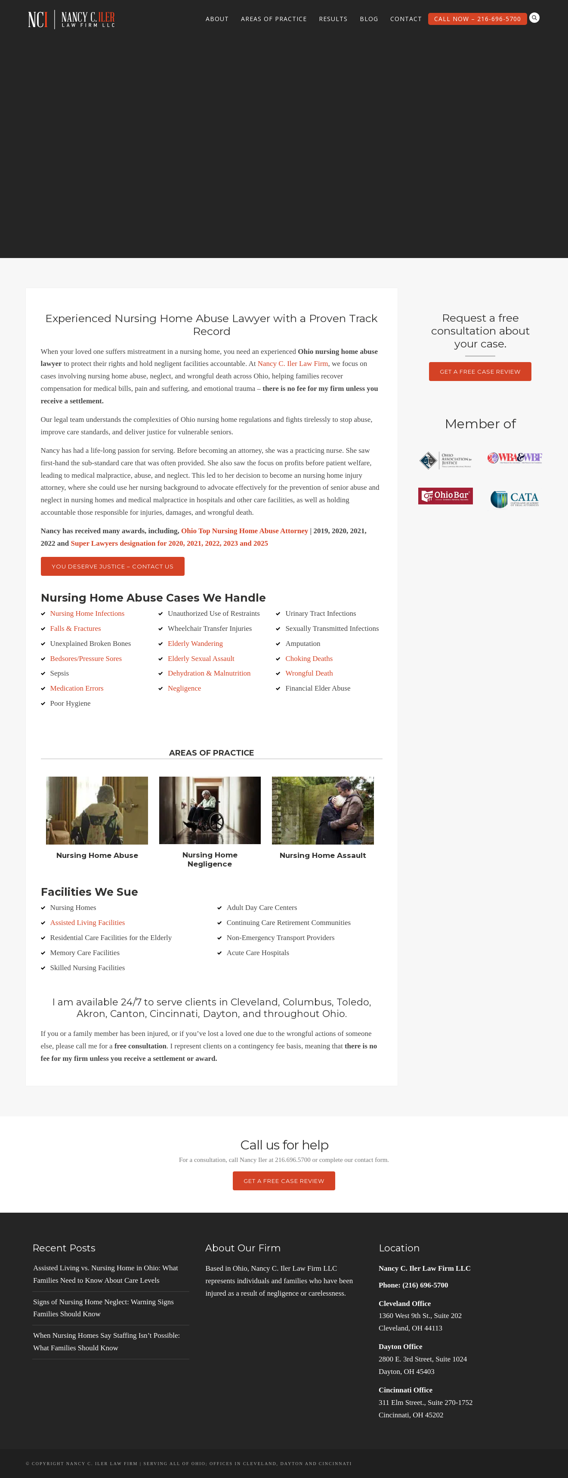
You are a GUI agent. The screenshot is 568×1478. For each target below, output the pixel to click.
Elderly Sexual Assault (201, 658)
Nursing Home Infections (87, 613)
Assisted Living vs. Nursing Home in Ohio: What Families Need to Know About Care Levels (105, 1274)
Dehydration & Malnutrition (209, 673)
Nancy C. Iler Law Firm (293, 364)
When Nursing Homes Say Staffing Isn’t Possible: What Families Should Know (106, 1341)
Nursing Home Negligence (210, 859)
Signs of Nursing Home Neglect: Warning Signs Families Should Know (103, 1308)
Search (534, 17)
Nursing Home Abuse (97, 855)
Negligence (184, 688)
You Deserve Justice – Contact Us (113, 566)
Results (333, 19)
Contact (406, 19)
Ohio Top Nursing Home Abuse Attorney (244, 531)
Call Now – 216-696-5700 (477, 19)
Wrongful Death (309, 673)
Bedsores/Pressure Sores (86, 658)
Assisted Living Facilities (87, 923)
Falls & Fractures (75, 628)
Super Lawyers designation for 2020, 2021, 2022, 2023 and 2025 (169, 543)
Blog (369, 19)
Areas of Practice (274, 19)
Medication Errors (77, 688)
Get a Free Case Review (480, 371)
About (217, 19)
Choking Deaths (309, 658)
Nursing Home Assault (323, 855)
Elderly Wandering (195, 643)
